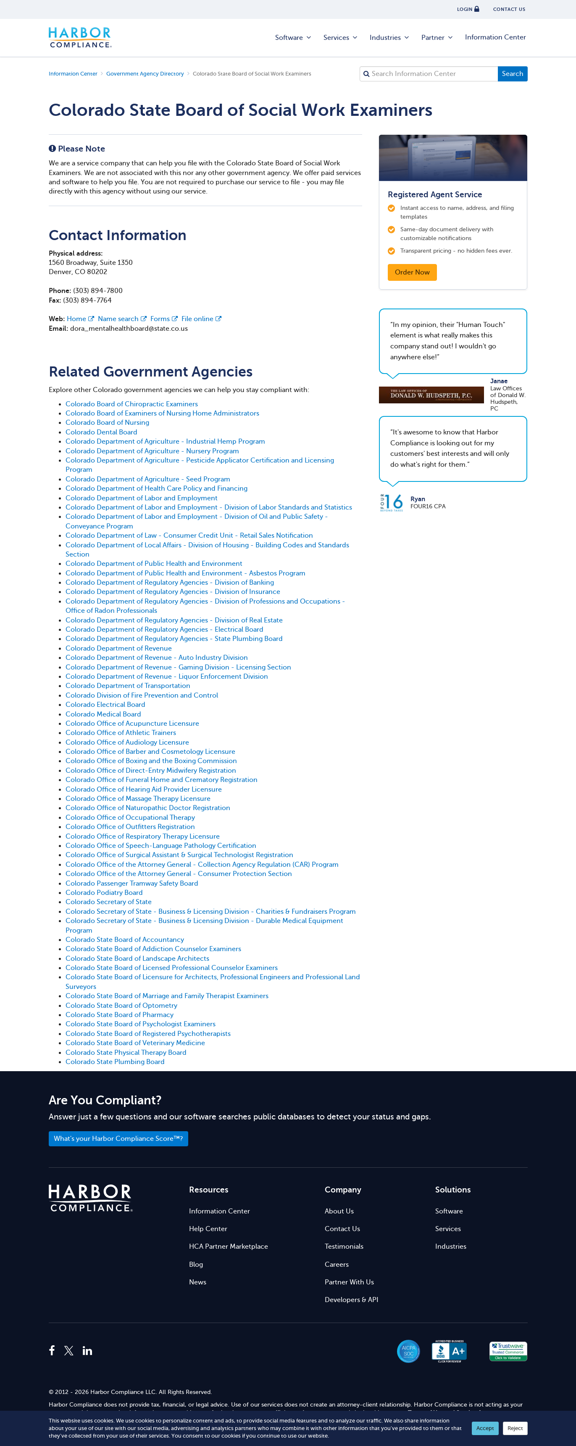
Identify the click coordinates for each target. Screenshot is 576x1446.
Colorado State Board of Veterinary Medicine (135, 1043)
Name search (122, 319)
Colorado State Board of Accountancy (125, 940)
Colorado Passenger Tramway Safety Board (132, 883)
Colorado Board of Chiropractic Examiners (132, 404)
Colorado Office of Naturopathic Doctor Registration (148, 808)
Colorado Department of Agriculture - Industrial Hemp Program (165, 441)
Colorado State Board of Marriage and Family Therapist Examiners (167, 996)
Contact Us (342, 1229)
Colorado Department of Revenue (119, 648)
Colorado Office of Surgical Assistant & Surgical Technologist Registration (179, 855)
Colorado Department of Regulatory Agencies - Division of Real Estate (174, 620)
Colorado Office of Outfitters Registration (130, 827)
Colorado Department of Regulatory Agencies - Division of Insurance (173, 592)
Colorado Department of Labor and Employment (142, 498)
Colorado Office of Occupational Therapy (130, 817)
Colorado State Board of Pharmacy (120, 1015)
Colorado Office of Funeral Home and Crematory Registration (162, 780)
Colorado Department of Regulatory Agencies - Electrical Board (164, 629)
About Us (339, 1211)
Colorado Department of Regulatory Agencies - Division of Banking (170, 582)
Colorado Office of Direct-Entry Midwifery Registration (151, 770)
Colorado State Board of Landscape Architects (137, 958)
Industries (390, 38)
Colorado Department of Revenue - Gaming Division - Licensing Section (178, 667)
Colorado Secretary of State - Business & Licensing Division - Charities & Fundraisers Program (211, 911)
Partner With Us (349, 1282)
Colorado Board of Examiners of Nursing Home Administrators (162, 413)
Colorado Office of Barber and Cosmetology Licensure (150, 752)
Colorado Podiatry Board (104, 893)
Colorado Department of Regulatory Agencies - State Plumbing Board (174, 639)
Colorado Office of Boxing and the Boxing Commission (151, 761)
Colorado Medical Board (103, 714)
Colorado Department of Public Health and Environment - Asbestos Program (185, 573)
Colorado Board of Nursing (107, 422)
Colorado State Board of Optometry (121, 1005)
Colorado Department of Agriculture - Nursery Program (152, 451)
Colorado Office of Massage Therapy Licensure (138, 799)
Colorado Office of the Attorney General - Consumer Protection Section (179, 874)
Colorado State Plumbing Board (115, 1062)
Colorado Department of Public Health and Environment (154, 563)
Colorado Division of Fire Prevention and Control (142, 695)
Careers (337, 1264)
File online (201, 319)
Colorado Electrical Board (105, 705)
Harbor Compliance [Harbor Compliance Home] (80, 37)
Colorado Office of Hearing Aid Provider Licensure (144, 789)
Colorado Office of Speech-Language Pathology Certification (161, 846)
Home (80, 319)
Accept (485, 1428)
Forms (164, 319)
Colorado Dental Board (101, 432)
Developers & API (352, 1300)
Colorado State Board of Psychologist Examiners (141, 1024)
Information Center (495, 37)
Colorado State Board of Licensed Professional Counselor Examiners (172, 968)
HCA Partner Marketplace (228, 1246)
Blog (196, 1264)
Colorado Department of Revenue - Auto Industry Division (157, 658)
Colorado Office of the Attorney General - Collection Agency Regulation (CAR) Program (202, 864)
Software (293, 38)
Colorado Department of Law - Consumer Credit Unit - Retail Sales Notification (189, 535)
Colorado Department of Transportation (128, 686)
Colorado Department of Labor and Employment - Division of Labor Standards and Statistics (209, 507)
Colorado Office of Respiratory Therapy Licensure (143, 836)
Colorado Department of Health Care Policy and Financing (156, 488)
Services (341, 38)
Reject (515, 1428)
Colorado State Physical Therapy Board (126, 1052)
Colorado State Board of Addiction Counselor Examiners (153, 949)
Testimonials (344, 1246)
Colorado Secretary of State (109, 902)
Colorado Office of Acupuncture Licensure (132, 723)
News (197, 1282)
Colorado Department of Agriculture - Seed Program (148, 479)
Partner (437, 38)
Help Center (208, 1229)
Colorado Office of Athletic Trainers (121, 733)
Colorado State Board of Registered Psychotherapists (148, 1034)
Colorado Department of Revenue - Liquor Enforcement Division (167, 676)
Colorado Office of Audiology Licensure (127, 742)
